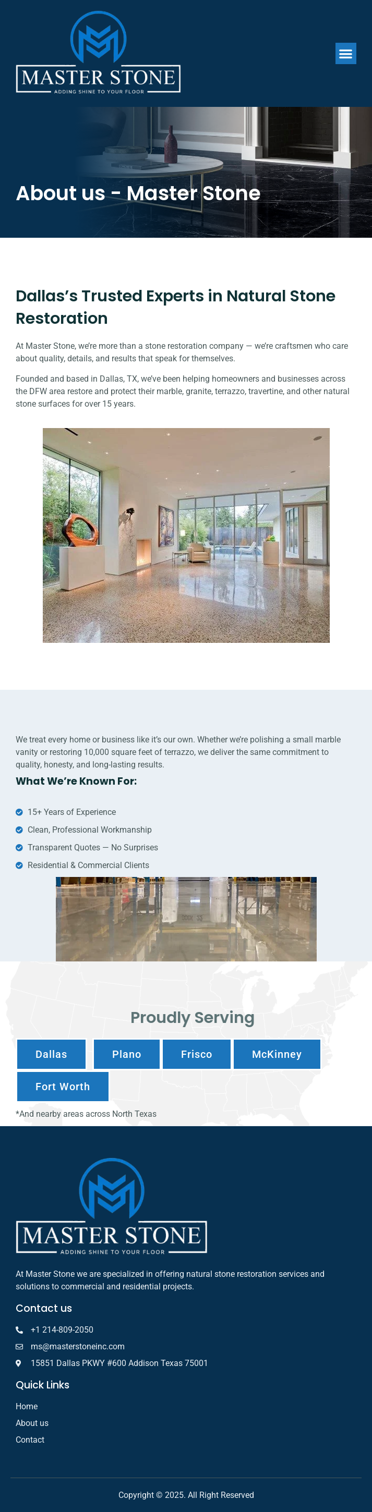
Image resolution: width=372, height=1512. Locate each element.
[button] (346, 53)
